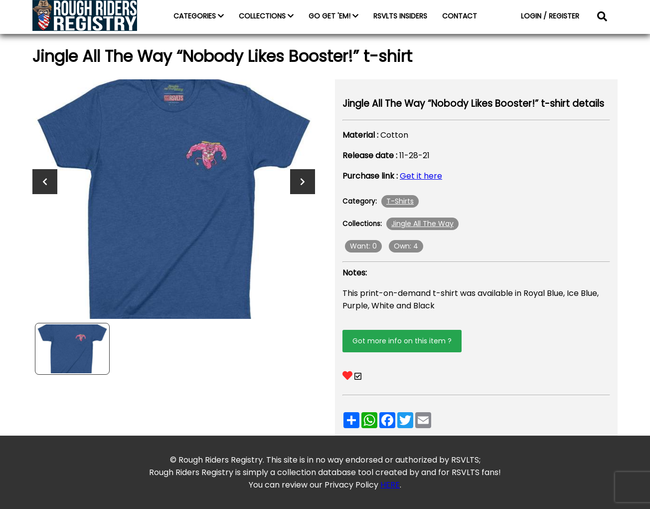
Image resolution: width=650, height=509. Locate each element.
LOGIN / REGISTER (550, 16)
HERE (390, 485)
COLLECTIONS (266, 16)
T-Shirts (400, 201)
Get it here (421, 176)
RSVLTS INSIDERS (400, 16)
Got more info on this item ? (402, 341)
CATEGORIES (198, 16)
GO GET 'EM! (333, 16)
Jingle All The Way (422, 224)
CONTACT (459, 16)
